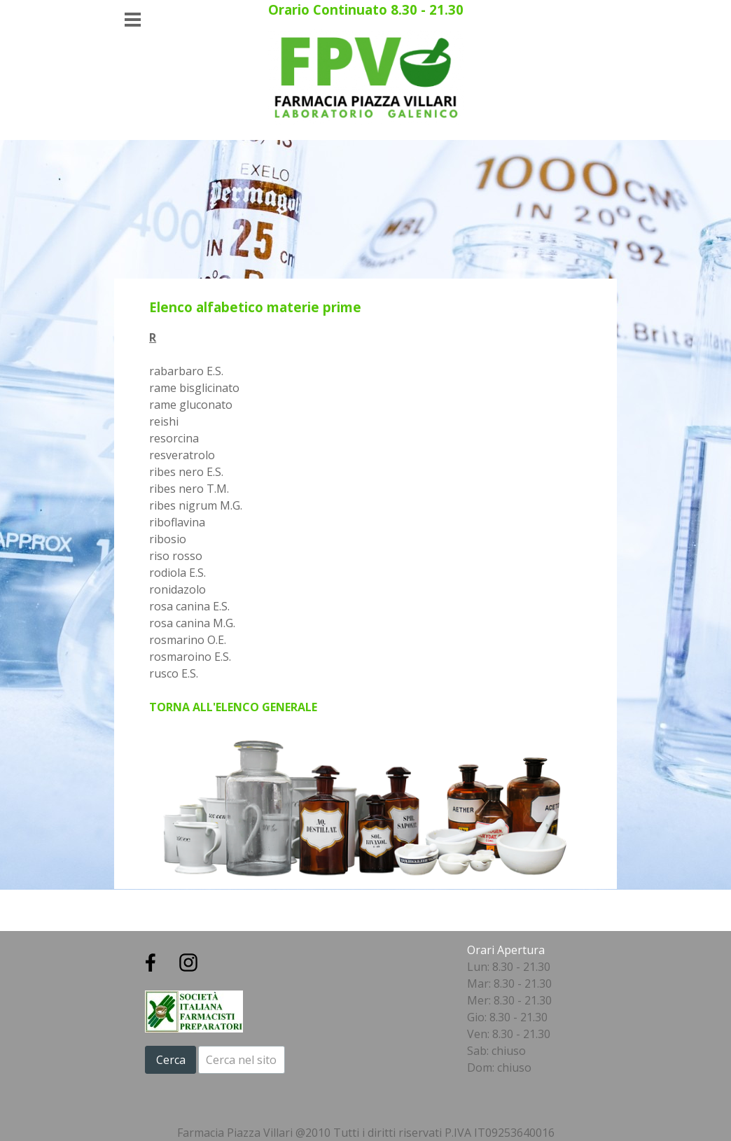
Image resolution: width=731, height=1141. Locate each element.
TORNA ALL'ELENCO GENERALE (233, 707)
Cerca (171, 1060)
